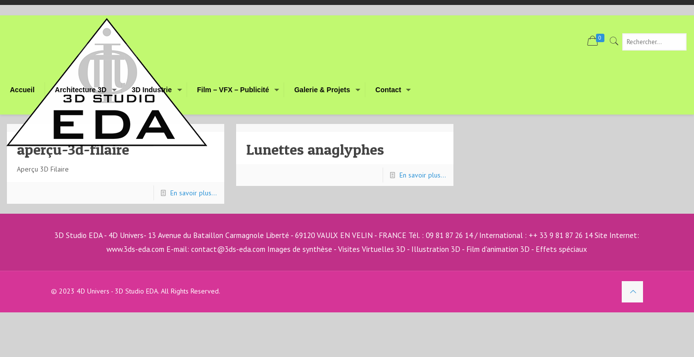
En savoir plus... (193, 192)
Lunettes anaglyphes (316, 149)
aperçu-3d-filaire (73, 149)
